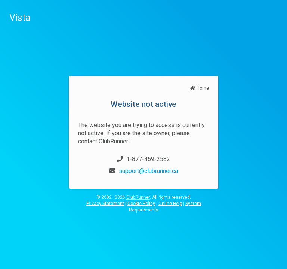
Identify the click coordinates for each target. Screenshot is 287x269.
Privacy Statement (105, 203)
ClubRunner (138, 197)
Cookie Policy (141, 203)
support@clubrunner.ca (148, 170)
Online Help (170, 203)
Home (199, 88)
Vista (19, 17)
